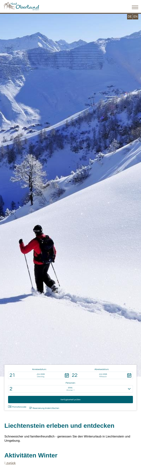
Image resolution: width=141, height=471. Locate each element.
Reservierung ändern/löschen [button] (44, 408)
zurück (10, 463)
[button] (39, 375)
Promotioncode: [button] (17, 407)
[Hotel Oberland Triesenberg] (21, 5)
